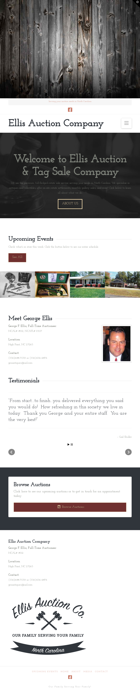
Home (65, 672)
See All (17, 257)
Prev (11, 452)
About (76, 672)
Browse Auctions (71, 507)
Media (87, 672)
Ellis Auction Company (56, 124)
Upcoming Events (45, 672)
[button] (126, 123)
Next (128, 452)
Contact (101, 672)
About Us (70, 203)
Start (69, 444)
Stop (72, 444)
